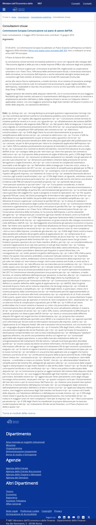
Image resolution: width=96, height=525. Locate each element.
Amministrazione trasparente (21, 451)
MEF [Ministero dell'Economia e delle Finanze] (40, 3)
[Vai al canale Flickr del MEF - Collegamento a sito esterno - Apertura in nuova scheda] (83, 517)
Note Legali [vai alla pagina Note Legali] (12, 511)
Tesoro (9, 491)
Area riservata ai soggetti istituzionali (25, 442)
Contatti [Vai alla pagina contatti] (76, 3)
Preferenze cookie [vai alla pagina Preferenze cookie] (29, 511)
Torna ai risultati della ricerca (18, 413)
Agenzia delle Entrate (17, 468)
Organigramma (14, 448)
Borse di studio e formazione (21, 454)
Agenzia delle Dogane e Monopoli (23, 474)
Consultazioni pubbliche (41, 17)
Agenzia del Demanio (17, 477)
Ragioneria (11, 497)
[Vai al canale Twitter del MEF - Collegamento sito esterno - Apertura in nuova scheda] (89, 517)
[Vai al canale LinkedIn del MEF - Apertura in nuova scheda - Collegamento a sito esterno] (64, 517)
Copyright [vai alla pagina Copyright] (47, 511)
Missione (11, 445)
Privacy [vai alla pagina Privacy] (58, 511)
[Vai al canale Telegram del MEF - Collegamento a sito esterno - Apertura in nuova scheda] (69, 517)
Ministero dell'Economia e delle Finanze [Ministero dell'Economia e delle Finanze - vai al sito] (17, 6)
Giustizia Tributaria (16, 500)
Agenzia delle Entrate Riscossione (23, 471)
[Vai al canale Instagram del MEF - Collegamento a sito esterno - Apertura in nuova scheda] (78, 517)
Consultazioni (23, 17)
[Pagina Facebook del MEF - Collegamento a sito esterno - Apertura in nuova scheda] (59, 517)
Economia (11, 494)
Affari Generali (13, 503)
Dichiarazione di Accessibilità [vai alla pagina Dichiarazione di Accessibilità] (21, 514)
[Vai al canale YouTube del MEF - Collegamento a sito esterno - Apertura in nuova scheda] (73, 517)
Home (13, 17)
